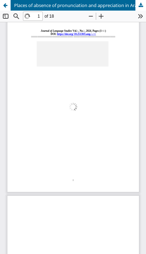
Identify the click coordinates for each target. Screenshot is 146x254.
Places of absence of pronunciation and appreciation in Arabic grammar (80, 5)
